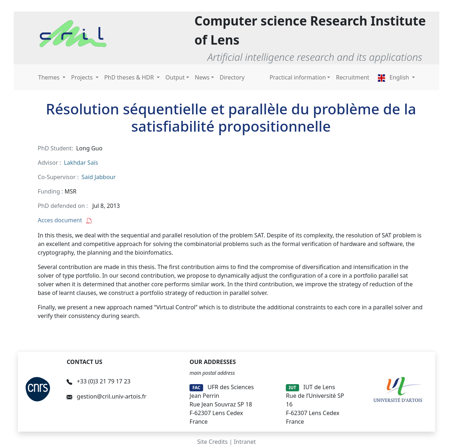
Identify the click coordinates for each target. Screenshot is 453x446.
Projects (82, 77)
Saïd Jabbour (99, 177)
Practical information (298, 77)
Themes (49, 77)
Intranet (245, 442)
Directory (232, 77)
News (202, 77)
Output (175, 77)
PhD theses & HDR (129, 77)
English (394, 77)
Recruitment (352, 77)
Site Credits (212, 442)
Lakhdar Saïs (81, 163)
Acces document (65, 220)
